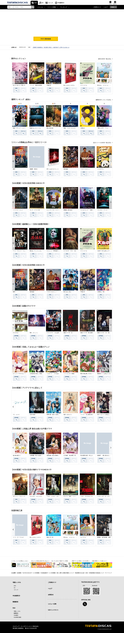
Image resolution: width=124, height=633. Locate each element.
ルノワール (83, 537)
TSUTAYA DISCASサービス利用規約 (31, 573)
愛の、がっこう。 (34, 332)
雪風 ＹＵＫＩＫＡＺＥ (70, 128)
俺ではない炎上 (67, 291)
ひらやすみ (15, 332)
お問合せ (51, 595)
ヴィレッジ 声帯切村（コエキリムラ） (56, 251)
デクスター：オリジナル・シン (37, 496)
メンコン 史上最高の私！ (87, 414)
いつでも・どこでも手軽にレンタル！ (19, 560)
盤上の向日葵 (50, 128)
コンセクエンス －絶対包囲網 (88, 210)
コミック (50, 2)
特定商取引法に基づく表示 (81, 573)
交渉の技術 (32, 414)
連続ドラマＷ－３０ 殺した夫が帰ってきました (109, 332)
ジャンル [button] (40, 7)
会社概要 (13, 573)
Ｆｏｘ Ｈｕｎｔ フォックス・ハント (23, 251)
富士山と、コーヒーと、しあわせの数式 (107, 85)
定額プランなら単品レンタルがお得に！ (81, 560)
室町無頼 (66, 169)
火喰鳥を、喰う (101, 291)
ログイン (115, 3)
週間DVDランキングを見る (103, 100)
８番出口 (82, 128)
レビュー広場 (52, 604)
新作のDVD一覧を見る (104, 59)
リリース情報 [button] (51, 7)
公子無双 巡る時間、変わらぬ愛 (72, 455)
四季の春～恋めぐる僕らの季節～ (55, 414)
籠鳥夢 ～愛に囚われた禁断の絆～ (106, 455)
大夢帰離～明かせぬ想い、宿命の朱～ (39, 455)
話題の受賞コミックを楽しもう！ (99, 560)
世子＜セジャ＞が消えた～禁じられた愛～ (107, 414)
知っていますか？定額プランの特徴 (60, 560)
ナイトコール (83, 85)
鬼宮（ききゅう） (68, 414)
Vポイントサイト (53, 610)
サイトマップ (108, 573)
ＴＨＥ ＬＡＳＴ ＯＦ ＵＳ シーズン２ (58, 496)
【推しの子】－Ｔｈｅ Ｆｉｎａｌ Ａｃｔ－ (108, 128)
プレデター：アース (102, 210)
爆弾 (14, 169)
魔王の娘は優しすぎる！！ (87, 373)
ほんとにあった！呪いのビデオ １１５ (23, 85)
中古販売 (16, 615)
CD (42, 2)
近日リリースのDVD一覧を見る (102, 142)
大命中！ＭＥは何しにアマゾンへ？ (106, 251)
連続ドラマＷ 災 (68, 332)
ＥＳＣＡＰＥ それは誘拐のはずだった (56, 332)
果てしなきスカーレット (53, 169)
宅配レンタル (17, 611)
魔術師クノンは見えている (103, 373)
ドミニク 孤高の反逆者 (36, 85)
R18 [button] (112, 7)
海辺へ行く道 (50, 537)
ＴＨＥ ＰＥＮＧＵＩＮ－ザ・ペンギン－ (90, 496)
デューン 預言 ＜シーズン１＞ (72, 496)
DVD (35, 2)
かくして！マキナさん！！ (19, 373)
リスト (110, 3)
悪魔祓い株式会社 (68, 210)
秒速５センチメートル (35, 128)
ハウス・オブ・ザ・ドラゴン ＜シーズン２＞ (108, 496)
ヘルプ (105, 7)
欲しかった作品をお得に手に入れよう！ (41, 560)
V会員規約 (19, 573)
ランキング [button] (63, 7)
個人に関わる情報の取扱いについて (65, 573)
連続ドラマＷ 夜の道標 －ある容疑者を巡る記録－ (93, 332)
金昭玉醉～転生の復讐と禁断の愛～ (55, 455)
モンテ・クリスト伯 (35, 210)
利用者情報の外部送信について (96, 573)
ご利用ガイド (97, 7)
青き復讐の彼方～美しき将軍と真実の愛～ (90, 455)
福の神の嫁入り (17, 455)
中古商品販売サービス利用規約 (48, 573)
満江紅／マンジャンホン (36, 251)
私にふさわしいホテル (69, 85)
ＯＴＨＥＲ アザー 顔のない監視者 (73, 251)
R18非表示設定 (17, 617)
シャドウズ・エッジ (18, 210)
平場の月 (49, 85)
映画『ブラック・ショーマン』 (20, 128)
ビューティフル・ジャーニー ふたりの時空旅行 (59, 210)
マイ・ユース (16, 414)
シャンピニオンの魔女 (69, 373)
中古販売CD (61, 2)
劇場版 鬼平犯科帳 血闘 (103, 537)
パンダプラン (100, 169)
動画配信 (15, 602)
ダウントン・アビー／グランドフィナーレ (23, 496)
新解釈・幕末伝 (33, 169)
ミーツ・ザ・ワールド (18, 537)
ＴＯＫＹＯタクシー (85, 169)
